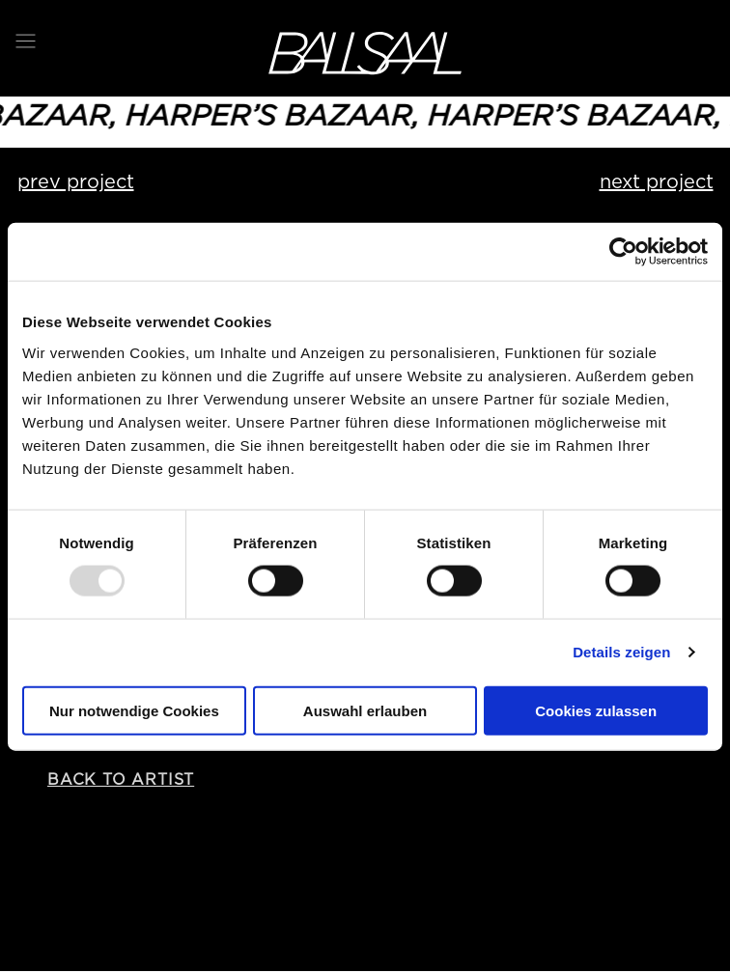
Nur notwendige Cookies (134, 710)
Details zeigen (621, 652)
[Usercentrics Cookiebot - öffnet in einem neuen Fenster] (623, 251)
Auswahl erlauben (365, 710)
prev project (75, 181)
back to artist (120, 779)
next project (657, 181)
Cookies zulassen (596, 710)
